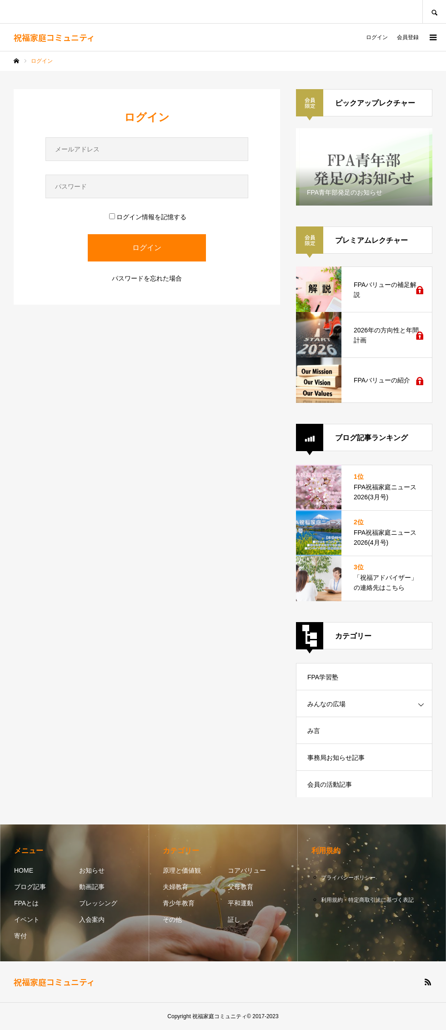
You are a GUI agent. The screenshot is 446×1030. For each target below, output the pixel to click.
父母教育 (240, 886)
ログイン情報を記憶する (147, 217)
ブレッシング (98, 903)
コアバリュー (247, 870)
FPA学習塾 (322, 677)
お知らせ (92, 870)
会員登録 (408, 37)
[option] (364, 167)
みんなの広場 (326, 704)
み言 (313, 730)
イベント (27, 919)
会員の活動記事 (329, 784)
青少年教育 (179, 903)
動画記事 (92, 886)
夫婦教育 (175, 886)
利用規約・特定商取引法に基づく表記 (367, 900)
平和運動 (240, 903)
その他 (172, 919)
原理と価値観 (182, 870)
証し (234, 919)
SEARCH (434, 11)
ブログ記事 (30, 886)
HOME (23, 870)
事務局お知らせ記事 (336, 757)
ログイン (377, 37)
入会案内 (92, 919)
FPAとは (26, 903)
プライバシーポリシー (348, 877)
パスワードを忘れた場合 (147, 278)
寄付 (20, 936)
